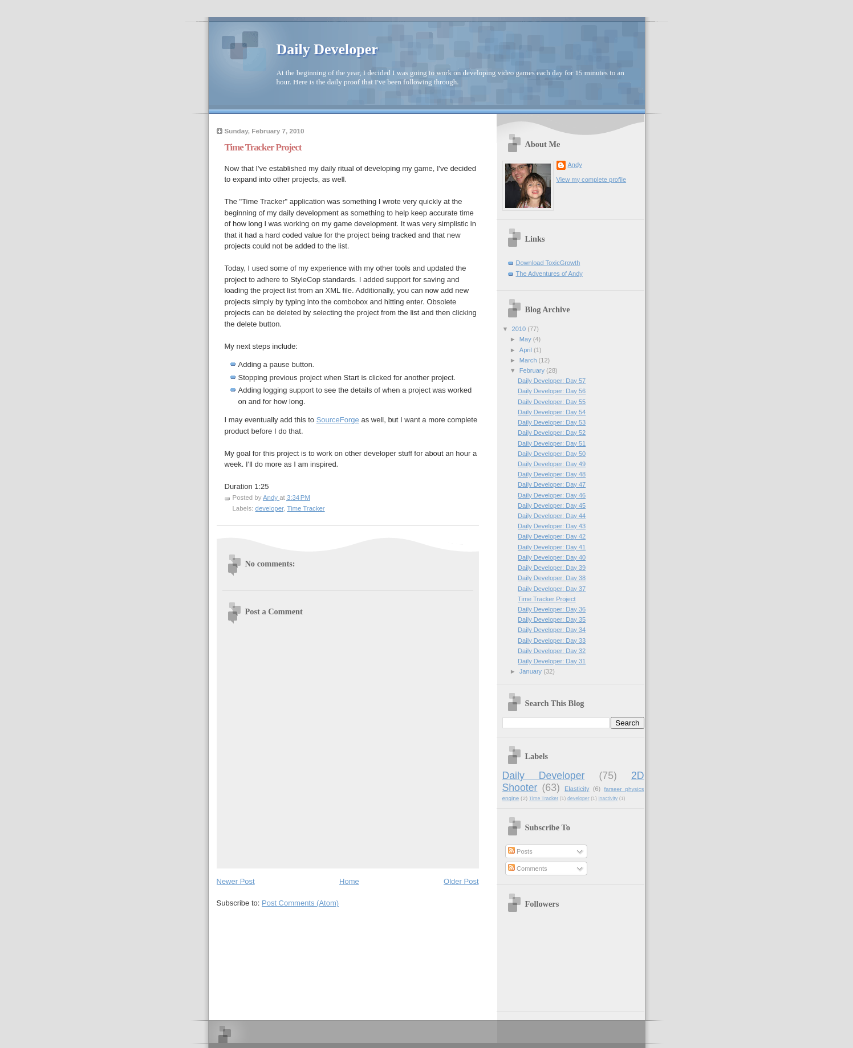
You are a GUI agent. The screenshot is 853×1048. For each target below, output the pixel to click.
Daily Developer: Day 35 (552, 619)
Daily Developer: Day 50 (552, 453)
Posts (520, 851)
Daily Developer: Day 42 (552, 536)
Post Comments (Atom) (300, 903)
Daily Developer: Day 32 (552, 650)
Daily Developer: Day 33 (552, 640)
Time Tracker (305, 508)
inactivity (608, 798)
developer (269, 508)
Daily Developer (327, 49)
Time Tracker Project (547, 599)
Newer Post (236, 881)
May (526, 339)
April (526, 349)
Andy (575, 164)
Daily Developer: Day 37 (552, 588)
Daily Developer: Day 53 (552, 422)
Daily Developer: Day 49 (552, 463)
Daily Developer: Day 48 (552, 474)
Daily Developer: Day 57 (552, 380)
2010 (520, 328)
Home (349, 881)
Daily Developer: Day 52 (552, 432)
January (531, 671)
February (532, 370)
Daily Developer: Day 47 (552, 484)
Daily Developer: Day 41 (552, 547)
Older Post (461, 881)
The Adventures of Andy (549, 273)
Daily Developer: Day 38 (552, 577)
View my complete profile (592, 179)
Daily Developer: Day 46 (552, 495)
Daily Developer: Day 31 (552, 661)
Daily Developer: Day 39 (552, 567)
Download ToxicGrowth (548, 262)
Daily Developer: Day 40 (552, 557)
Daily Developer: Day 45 (552, 505)
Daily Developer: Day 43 (552, 526)
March (529, 360)
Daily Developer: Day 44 (552, 515)
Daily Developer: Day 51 (552, 443)
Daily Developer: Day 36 (552, 609)
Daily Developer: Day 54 (552, 412)
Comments (527, 868)
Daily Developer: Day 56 (552, 391)
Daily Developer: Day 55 (552, 401)
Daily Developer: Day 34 (552, 629)
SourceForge (337, 419)
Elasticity (577, 788)
